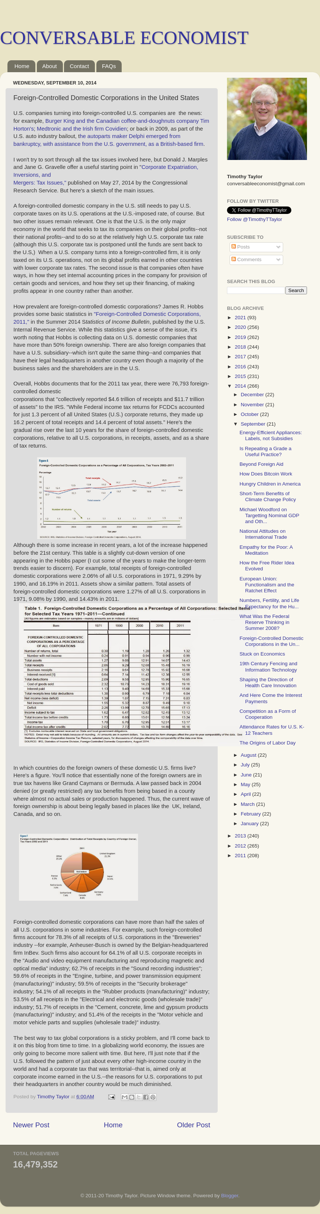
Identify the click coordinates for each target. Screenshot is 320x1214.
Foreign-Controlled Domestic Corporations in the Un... (272, 641)
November (253, 404)
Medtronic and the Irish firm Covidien (82, 129)
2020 (241, 327)
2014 (241, 386)
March (248, 804)
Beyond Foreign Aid (262, 464)
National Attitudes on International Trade (263, 534)
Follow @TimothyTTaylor (254, 219)
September (254, 424)
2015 (241, 376)
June (247, 775)
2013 (241, 836)
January (250, 823)
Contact (79, 66)
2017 (241, 356)
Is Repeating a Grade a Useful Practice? (266, 451)
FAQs (109, 66)
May (246, 784)
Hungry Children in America (270, 484)
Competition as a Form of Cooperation (268, 714)
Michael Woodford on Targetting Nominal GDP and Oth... (269, 515)
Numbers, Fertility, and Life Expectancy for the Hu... (269, 603)
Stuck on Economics (262, 654)
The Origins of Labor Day (268, 743)
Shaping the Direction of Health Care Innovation (268, 682)
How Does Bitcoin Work (266, 474)
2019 (241, 337)
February (251, 814)
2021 (241, 317)
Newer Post (31, 1125)
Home (22, 66)
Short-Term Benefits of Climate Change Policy (268, 496)
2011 (241, 855)
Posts (240, 247)
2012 (241, 846)
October (250, 414)
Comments (246, 259)
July (246, 765)
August (249, 755)
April (246, 794)
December (253, 394)
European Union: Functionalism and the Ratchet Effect (267, 584)
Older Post (193, 1125)
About (49, 66)
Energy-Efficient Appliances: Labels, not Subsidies (271, 435)
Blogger (229, 1195)
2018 (241, 347)
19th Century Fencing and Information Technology (268, 666)
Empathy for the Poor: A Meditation (266, 550)
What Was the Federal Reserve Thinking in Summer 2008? (264, 622)
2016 (241, 366)
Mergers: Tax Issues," (39, 183)
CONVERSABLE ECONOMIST (124, 37)
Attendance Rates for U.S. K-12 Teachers (272, 730)
